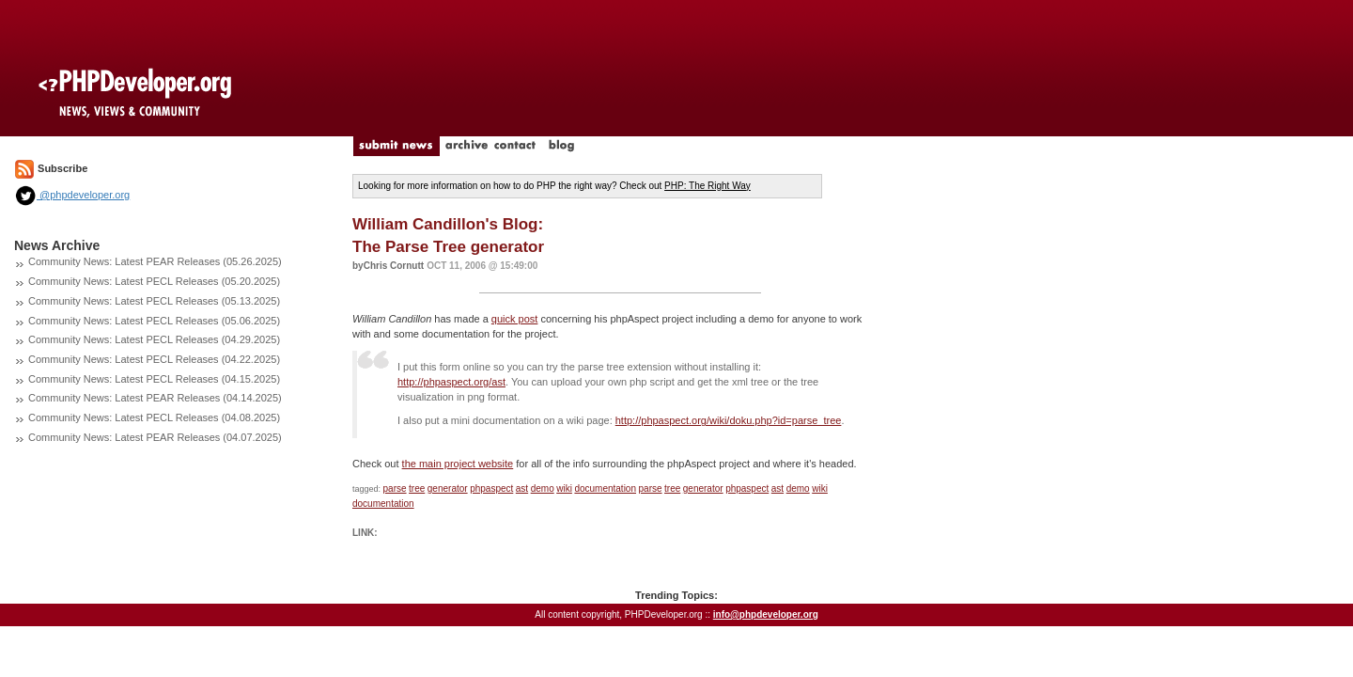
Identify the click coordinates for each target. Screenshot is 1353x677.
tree (417, 488)
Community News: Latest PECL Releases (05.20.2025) (154, 281)
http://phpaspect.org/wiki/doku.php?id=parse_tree (728, 420)
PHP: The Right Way (707, 186)
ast (522, 488)
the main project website (458, 463)
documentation (605, 488)
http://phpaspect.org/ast (451, 381)
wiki (564, 488)
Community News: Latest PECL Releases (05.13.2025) (154, 301)
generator (448, 488)
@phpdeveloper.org (72, 194)
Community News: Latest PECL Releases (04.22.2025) (154, 359)
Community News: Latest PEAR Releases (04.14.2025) (155, 397)
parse (395, 488)
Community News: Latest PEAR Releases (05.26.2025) (155, 261)
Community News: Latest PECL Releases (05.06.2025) (154, 320)
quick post (514, 318)
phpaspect (491, 488)
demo (542, 488)
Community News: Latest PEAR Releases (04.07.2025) (155, 437)
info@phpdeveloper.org (765, 614)
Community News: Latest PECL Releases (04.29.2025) (154, 339)
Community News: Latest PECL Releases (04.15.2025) (154, 379)
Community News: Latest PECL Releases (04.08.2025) (154, 417)
